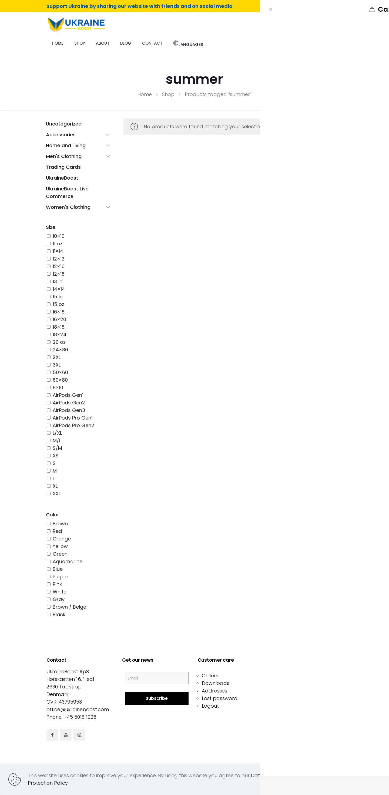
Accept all (363, 779)
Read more (327, 779)
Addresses (214, 690)
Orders (210, 675)
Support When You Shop (306, 705)
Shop (168, 94)
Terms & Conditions (300, 675)
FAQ (282, 690)
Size (50, 227)
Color (52, 514)
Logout (210, 705)
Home (145, 94)
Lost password (219, 698)
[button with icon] (52, 735)
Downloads (215, 683)
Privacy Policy (293, 683)
